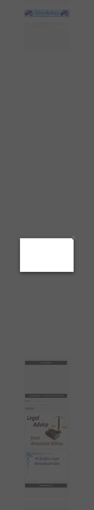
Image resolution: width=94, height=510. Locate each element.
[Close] (74, 238)
